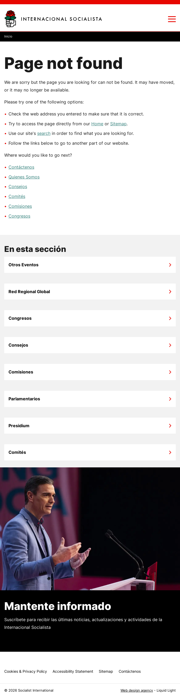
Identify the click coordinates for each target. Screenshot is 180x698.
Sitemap (118, 123)
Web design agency (137, 690)
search (43, 133)
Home (97, 123)
